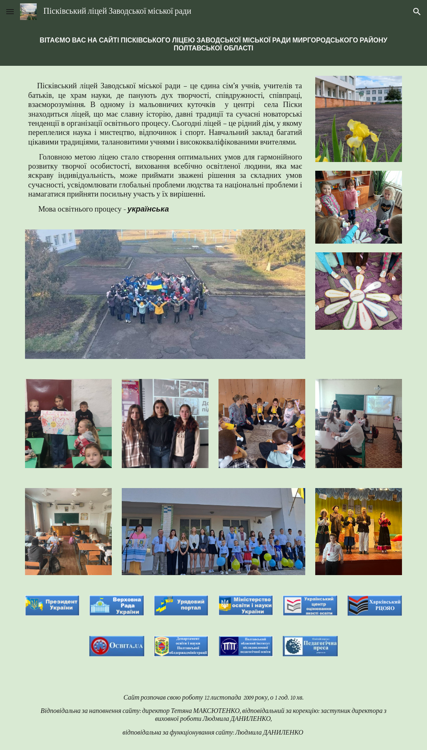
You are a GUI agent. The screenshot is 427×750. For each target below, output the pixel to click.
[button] (10, 11)
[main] (213, 44)
